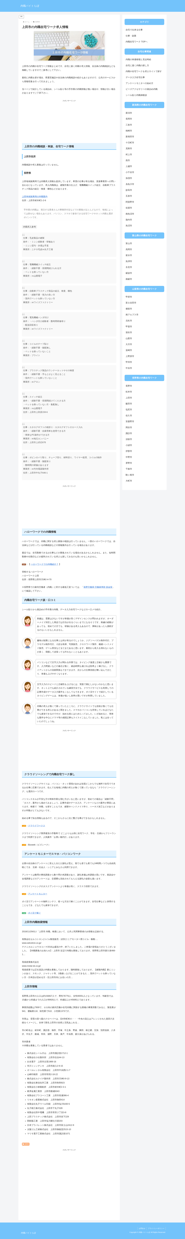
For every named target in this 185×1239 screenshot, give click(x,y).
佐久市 (129, 415)
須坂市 (129, 439)
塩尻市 (129, 409)
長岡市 (129, 119)
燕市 (128, 160)
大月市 (129, 344)
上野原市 (130, 356)
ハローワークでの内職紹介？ (44, 564)
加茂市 (129, 178)
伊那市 (129, 451)
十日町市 (130, 142)
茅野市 (129, 463)
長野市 (129, 386)
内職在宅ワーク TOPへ (137, 42)
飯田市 (129, 403)
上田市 (129, 398)
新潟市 (129, 113)
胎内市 (129, 220)
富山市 (129, 243)
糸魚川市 (130, 184)
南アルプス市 (132, 314)
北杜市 (129, 320)
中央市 (129, 368)
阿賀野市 (130, 202)
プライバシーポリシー (156, 1228)
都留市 (129, 309)
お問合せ (142, 1228)
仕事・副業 (131, 36)
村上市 (129, 154)
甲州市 (129, 362)
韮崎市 (129, 350)
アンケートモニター (37, 894)
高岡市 (129, 249)
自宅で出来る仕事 (134, 30)
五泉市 (129, 196)
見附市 (129, 148)
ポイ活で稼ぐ (34, 913)
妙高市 (129, 190)
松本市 (129, 392)
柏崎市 (129, 131)
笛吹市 (129, 332)
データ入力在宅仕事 (135, 77)
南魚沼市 (130, 214)
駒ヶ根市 (130, 475)
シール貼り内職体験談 (136, 95)
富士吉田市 (131, 303)
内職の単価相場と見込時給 (138, 59)
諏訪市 (129, 433)
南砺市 (129, 279)
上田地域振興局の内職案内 (34, 196)
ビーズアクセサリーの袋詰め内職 (142, 89)
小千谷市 (130, 172)
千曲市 (129, 469)
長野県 (26, 1144)
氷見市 (129, 267)
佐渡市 (129, 208)
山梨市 (129, 338)
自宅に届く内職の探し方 (137, 65)
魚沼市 (129, 225)
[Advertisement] (69, 122)
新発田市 (130, 136)
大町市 (129, 481)
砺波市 (129, 273)
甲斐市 (129, 326)
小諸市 (129, 445)
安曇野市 (130, 421)
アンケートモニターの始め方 (139, 83)
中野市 (129, 457)
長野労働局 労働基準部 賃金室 (98, 587)
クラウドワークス (36, 826)
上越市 (129, 166)
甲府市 (129, 297)
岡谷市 (129, 427)
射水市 (129, 255)
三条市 (129, 125)
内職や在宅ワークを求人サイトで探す (144, 71)
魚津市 (129, 261)
